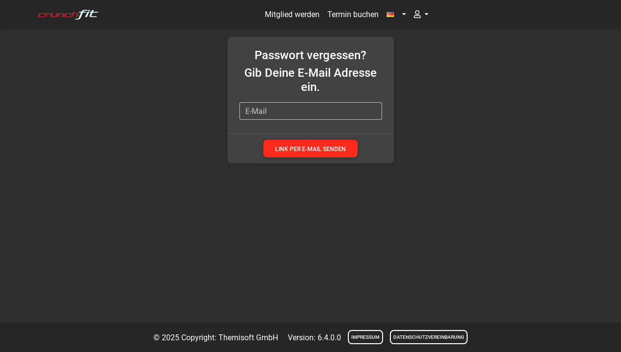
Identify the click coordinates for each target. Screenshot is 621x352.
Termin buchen (353, 14)
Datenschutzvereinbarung (428, 337)
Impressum (365, 337)
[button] (396, 14)
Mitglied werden (292, 14)
